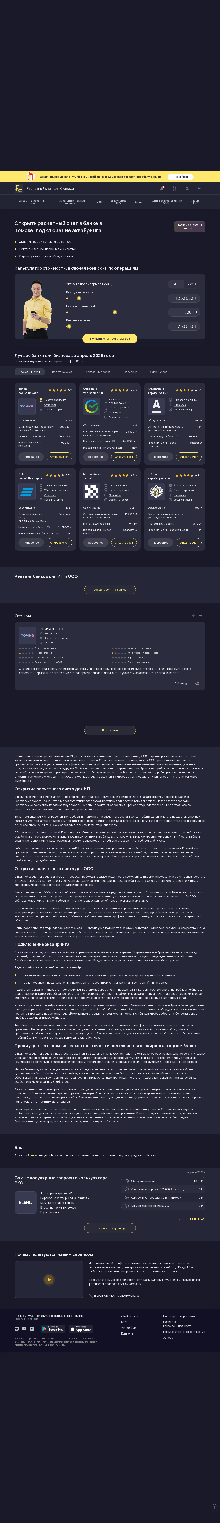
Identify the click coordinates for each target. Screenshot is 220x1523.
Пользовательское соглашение (184, 1503)
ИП (176, 112)
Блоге (32, 1275)
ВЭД (99, 31)
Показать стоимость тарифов (110, 167)
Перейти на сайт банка (58, 457)
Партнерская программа (179, 1487)
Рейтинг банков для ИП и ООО (166, 30)
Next (201, 735)
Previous (194, 735)
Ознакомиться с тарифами (101, 458)
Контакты (127, 1505)
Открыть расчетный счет (32, 30)
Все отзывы (110, 850)
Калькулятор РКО (118, 30)
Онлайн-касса (158, 200)
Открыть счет (59, 285)
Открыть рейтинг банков (110, 709)
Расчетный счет (29, 200)
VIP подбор (128, 1499)
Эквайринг (130, 200)
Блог (124, 1493)
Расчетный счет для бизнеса (44, 17)
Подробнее (181, 5)
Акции (138, 31)
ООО (192, 112)
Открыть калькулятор (110, 1399)
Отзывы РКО (196, 30)
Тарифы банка (132, 425)
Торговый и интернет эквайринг (71, 30)
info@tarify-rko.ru (132, 1487)
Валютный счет (62, 200)
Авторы (168, 1509)
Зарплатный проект (98, 200)
